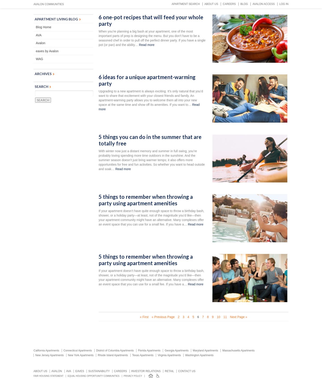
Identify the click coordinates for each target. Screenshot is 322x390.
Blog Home (43, 27)
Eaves (79, 371)
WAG (39, 59)
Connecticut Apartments (78, 350)
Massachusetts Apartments (238, 350)
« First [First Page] (144, 317)
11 (225, 317)
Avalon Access (263, 4)
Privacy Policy (133, 376)
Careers (229, 4)
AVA (39, 35)
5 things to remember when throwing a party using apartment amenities (146, 200)
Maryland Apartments (205, 350)
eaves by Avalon (47, 51)
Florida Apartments (149, 350)
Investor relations (146, 371)
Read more (147, 45)
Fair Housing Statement (49, 376)
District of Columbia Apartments (115, 350)
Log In (283, 4)
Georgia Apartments (177, 350)
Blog (244, 4)
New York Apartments (81, 355)
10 (218, 317)
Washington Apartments (199, 355)
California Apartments (46, 350)
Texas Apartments (142, 355)
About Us (211, 4)
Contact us (186, 371)
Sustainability (99, 371)
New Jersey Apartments (49, 355)
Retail (169, 371)
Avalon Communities (49, 4)
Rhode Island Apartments (113, 355)
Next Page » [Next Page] (238, 317)
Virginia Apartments (169, 355)
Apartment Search (186, 4)
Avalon (40, 43)
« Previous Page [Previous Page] (163, 317)
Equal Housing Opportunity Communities (93, 376)
